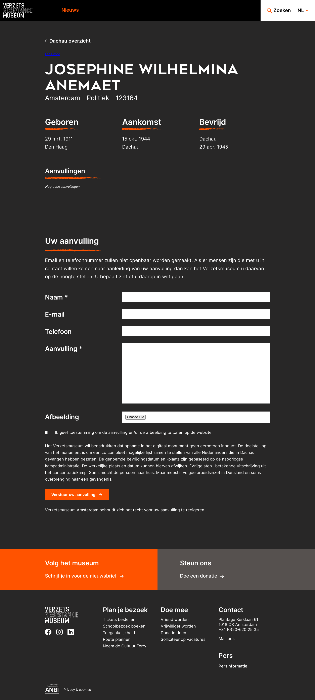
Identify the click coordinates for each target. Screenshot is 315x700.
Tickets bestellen (119, 619)
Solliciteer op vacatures (183, 639)
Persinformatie (233, 666)
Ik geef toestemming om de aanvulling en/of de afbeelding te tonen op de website (133, 432)
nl (303, 10)
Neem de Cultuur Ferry (124, 646)
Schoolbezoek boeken (124, 626)
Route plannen (117, 639)
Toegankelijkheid (119, 632)
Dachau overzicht (68, 41)
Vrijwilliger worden (178, 626)
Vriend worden (175, 619)
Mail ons (226, 638)
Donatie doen (173, 632)
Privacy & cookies (77, 690)
